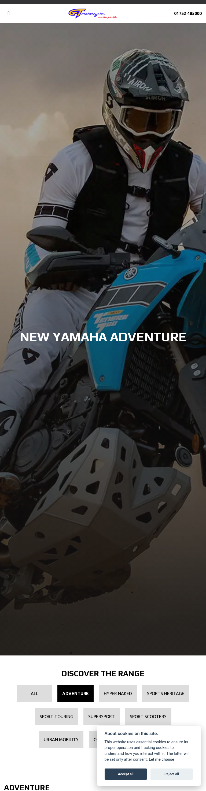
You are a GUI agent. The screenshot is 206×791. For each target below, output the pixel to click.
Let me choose (161, 759)
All (34, 693)
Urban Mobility (61, 739)
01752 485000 (188, 13)
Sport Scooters (148, 716)
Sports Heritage (165, 693)
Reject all (171, 774)
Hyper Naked (118, 693)
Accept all (126, 774)
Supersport (101, 716)
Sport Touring (56, 716)
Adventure (75, 693)
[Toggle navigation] (8, 13)
